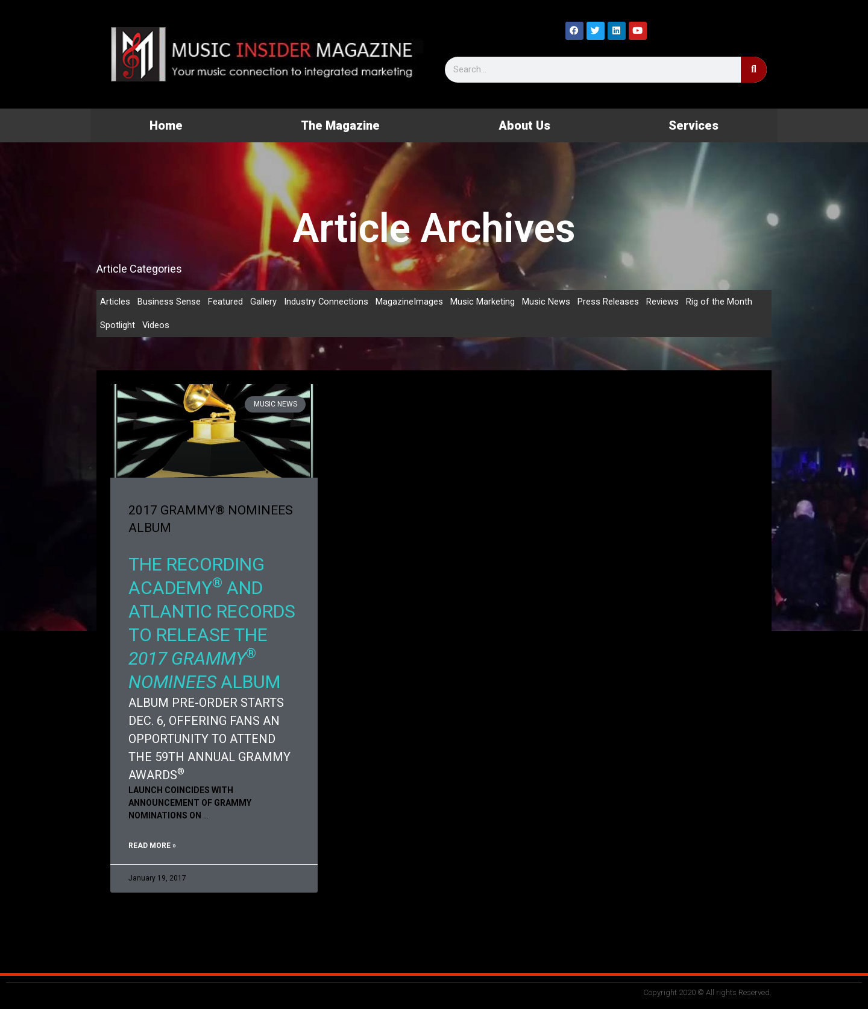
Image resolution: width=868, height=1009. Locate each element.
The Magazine (340, 125)
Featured (225, 301)
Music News (547, 301)
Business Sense (169, 301)
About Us (524, 125)
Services (693, 125)
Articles (115, 301)
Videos (156, 325)
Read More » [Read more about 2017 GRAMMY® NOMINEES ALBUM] (152, 846)
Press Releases (609, 301)
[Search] (754, 70)
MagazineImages (410, 301)
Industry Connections (326, 301)
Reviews (663, 301)
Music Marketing (483, 301)
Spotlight (117, 325)
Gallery (263, 301)
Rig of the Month (720, 301)
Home (166, 125)
